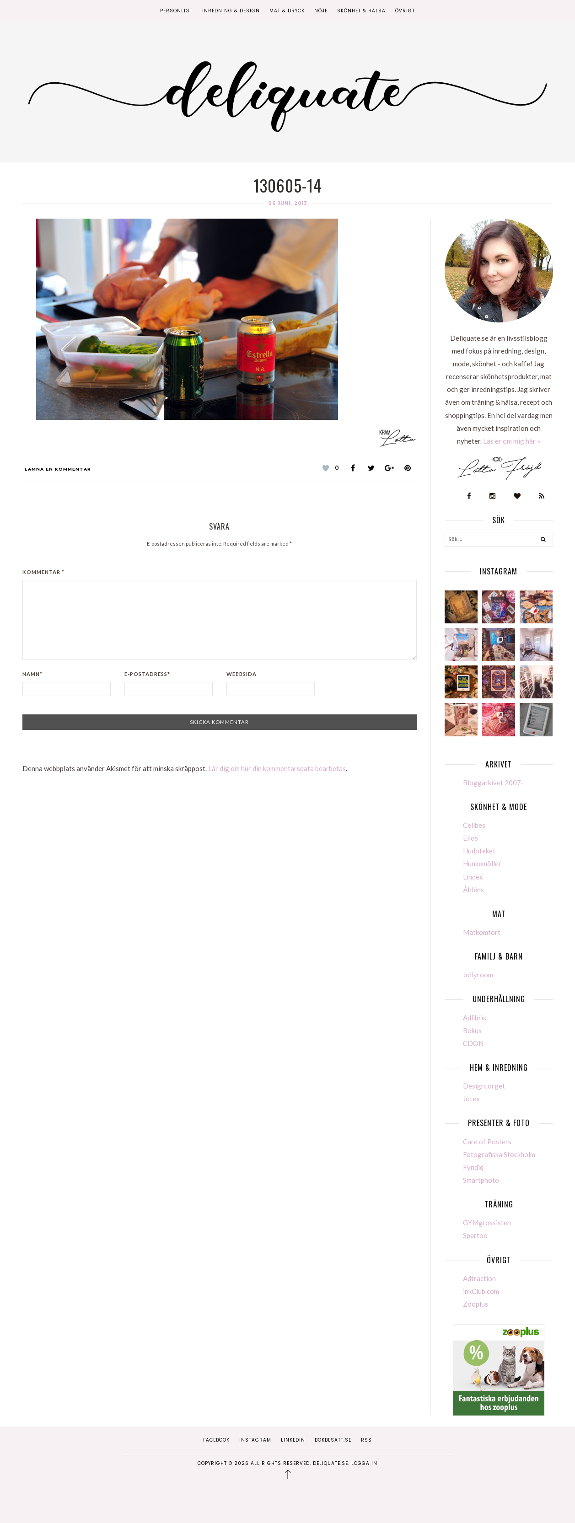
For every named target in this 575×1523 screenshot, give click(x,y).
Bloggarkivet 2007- (493, 782)
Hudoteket (479, 851)
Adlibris (474, 1018)
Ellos (470, 838)
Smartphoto (481, 1180)
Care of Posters (487, 1141)
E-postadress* (147, 674)
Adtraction (479, 1278)
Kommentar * (43, 572)
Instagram (255, 1440)
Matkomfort (481, 932)
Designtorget (484, 1086)
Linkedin (293, 1440)
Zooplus (475, 1304)
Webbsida (241, 674)
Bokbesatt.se (333, 1440)
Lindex (473, 877)
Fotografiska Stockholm (499, 1154)
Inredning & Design (231, 10)
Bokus (472, 1030)
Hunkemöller (482, 863)
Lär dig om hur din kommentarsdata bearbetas (277, 768)
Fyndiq (473, 1167)
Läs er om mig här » (511, 441)
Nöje (321, 10)
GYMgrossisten (487, 1222)
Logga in (364, 1463)
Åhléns (473, 889)
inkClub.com (481, 1291)
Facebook (216, 1440)
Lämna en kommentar (58, 469)
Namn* (32, 674)
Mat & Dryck (287, 10)
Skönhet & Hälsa (361, 10)
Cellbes (474, 825)
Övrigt (405, 10)
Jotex (471, 1098)
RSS (366, 1440)
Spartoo (475, 1235)
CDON (473, 1043)
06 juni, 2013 (287, 203)
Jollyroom (478, 975)
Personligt (176, 10)
